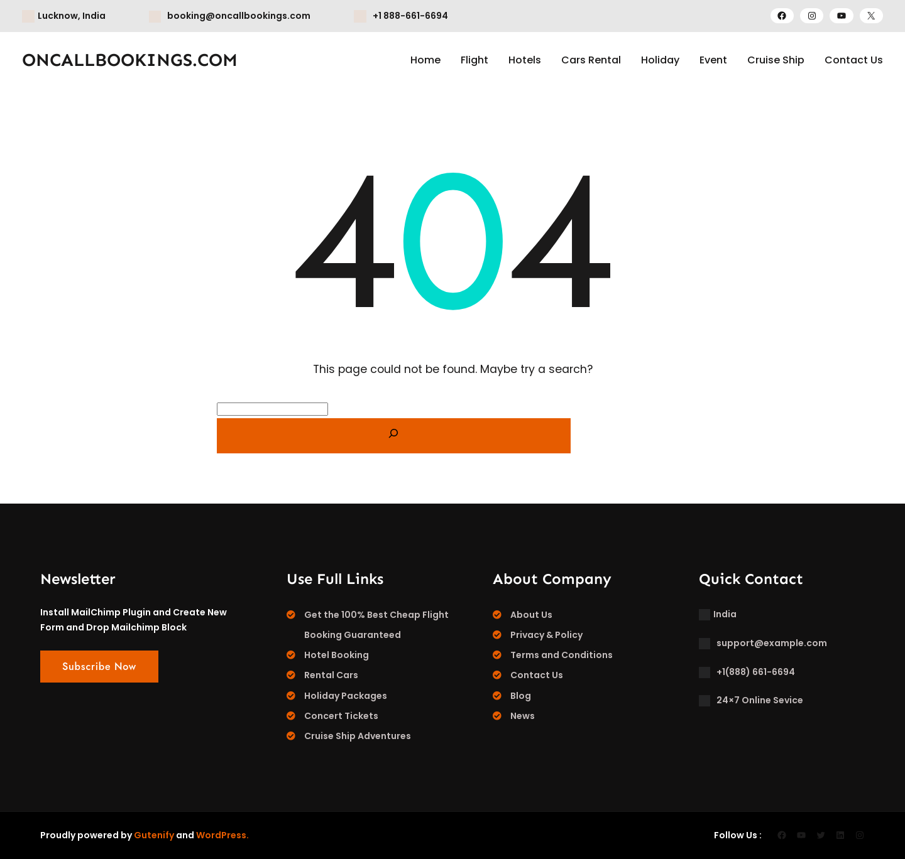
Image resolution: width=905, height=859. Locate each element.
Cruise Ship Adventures (357, 736)
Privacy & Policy (546, 635)
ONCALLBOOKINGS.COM (130, 60)
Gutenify (154, 835)
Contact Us (536, 675)
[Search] (394, 435)
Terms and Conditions (561, 655)
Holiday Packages (345, 695)
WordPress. (222, 835)
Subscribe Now (99, 666)
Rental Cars (331, 675)
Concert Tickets (341, 716)
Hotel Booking (336, 655)
